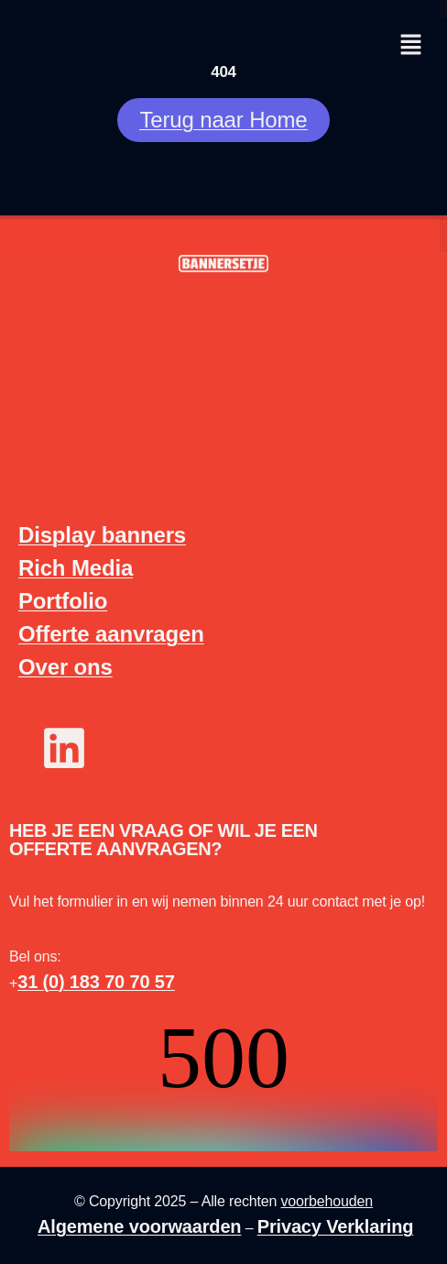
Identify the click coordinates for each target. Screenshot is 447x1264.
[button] (410, 46)
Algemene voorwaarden (139, 1226)
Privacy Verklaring (335, 1226)
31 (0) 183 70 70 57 (96, 982)
